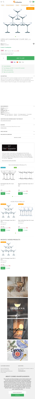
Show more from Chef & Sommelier (9, 160)
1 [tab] (15, 37)
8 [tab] (20, 197)
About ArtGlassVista (5, 368)
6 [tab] (18, 197)
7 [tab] (19, 197)
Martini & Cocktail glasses (23, 115)
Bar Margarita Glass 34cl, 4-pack (7, 183)
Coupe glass (29, 114)
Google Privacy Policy (19, 389)
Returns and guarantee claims (6, 371)
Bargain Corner (17, 137)
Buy (3, 193)
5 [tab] (17, 197)
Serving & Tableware (9, 114)
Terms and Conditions (5, 369)
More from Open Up (17, 201)
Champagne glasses (22, 114)
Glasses (15, 114)
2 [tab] (16, 37)
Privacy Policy (3, 372)
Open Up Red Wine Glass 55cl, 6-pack (26, 220)
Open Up (4, 43)
